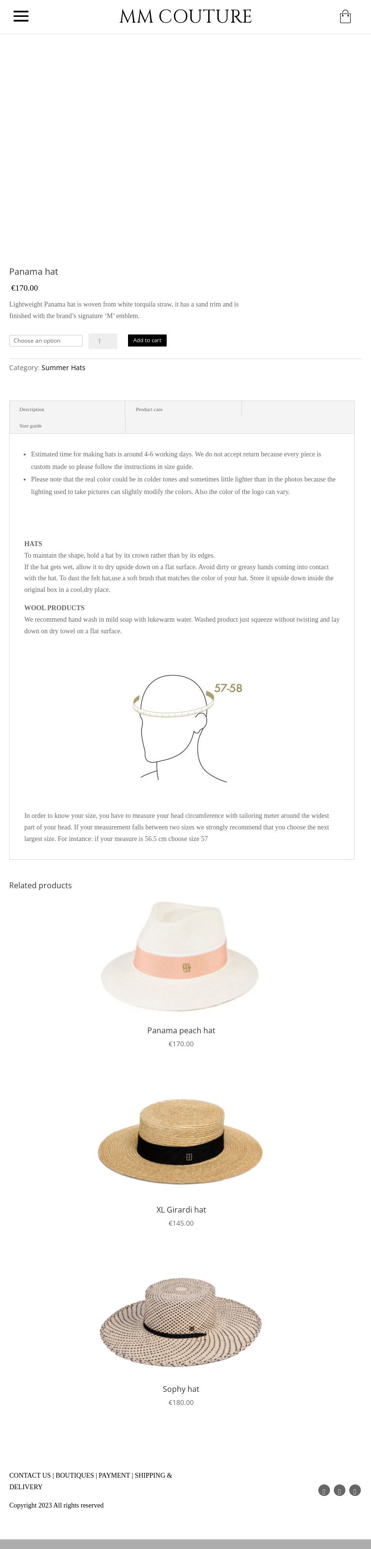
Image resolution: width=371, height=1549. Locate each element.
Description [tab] (31, 409)
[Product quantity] (102, 341)
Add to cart (147, 340)
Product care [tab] (149, 409)
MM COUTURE (186, 17)
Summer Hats (64, 367)
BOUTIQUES (75, 1475)
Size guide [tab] (30, 425)
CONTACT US (30, 1475)
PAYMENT (114, 1475)
